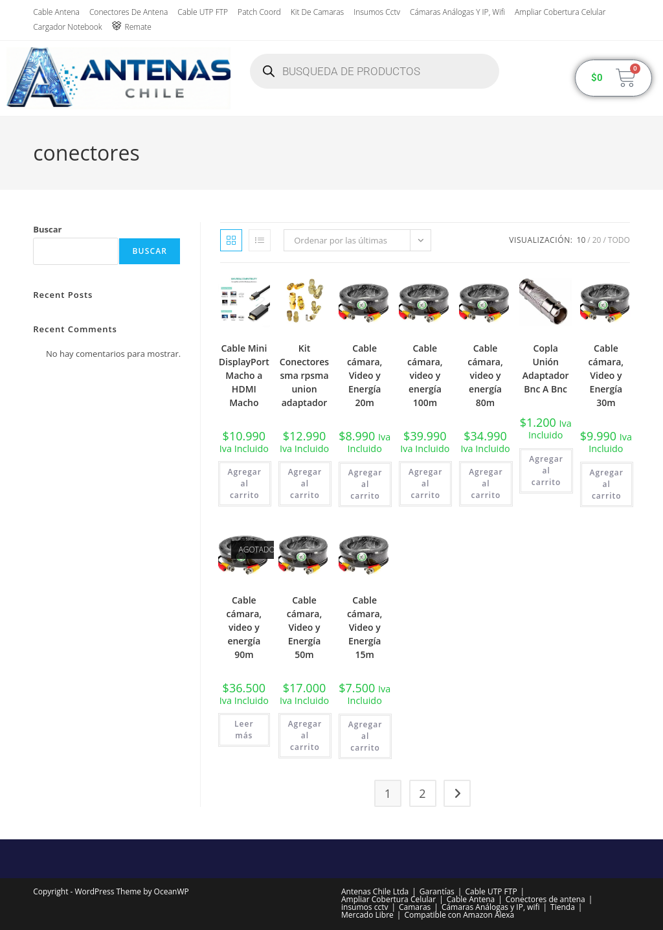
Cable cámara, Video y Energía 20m (365, 375)
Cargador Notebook (67, 26)
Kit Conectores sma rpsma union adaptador (304, 375)
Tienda (562, 907)
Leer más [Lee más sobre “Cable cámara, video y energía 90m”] (244, 729)
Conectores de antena (128, 11)
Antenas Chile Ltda (375, 891)
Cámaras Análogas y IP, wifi (457, 11)
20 (596, 239)
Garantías (437, 891)
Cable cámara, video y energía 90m (244, 627)
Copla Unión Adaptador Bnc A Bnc (546, 368)
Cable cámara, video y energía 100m (425, 375)
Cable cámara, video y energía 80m (485, 375)
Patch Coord (259, 11)
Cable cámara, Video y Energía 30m (606, 375)
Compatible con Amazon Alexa (459, 914)
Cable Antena (56, 11)
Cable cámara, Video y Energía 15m (365, 627)
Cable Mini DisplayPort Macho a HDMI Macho (244, 375)
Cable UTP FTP (202, 11)
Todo (619, 239)
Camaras (415, 907)
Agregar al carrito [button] (245, 483)
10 (581, 239)
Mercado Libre (367, 914)
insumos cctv (377, 11)
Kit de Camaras (317, 11)
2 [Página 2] (422, 793)
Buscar (47, 229)
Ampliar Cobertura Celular (560, 11)
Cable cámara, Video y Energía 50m (304, 627)
